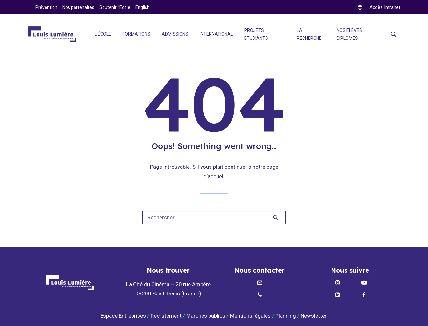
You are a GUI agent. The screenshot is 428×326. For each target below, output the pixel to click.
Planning (285, 316)
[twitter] (379, 7)
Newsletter (314, 316)
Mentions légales (250, 316)
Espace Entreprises (123, 316)
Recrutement (166, 316)
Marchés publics (205, 316)
